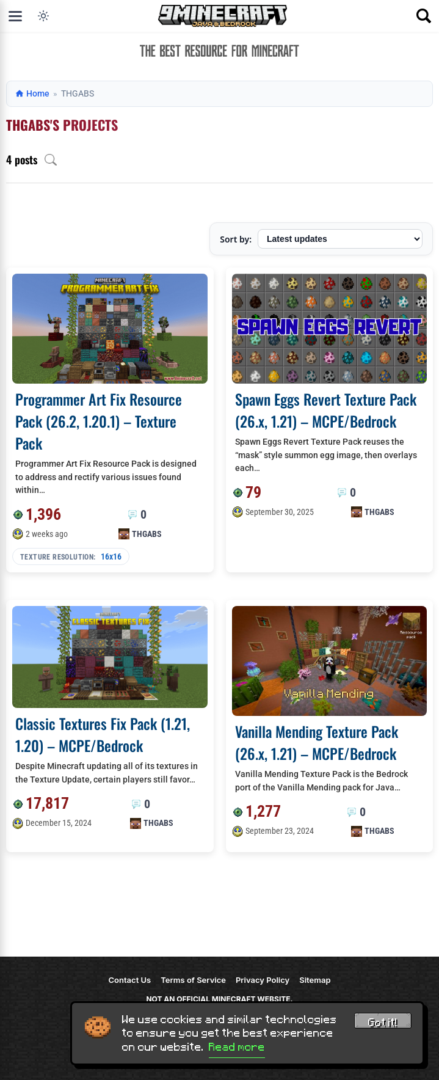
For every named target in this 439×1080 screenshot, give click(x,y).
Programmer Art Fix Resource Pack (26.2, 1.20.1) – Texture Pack (98, 421)
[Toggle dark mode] (43, 15)
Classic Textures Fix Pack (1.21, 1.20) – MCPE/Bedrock (102, 734)
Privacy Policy (262, 980)
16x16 (111, 556)
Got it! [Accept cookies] (382, 1022)
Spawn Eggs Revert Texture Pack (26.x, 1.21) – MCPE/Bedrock (325, 410)
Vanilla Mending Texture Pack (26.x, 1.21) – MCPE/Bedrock (316, 742)
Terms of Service (193, 980)
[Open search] (424, 16)
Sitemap (314, 980)
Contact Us (130, 980)
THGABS (147, 534)
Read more (237, 1047)
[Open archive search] (50, 159)
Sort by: (236, 239)
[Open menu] (15, 16)
